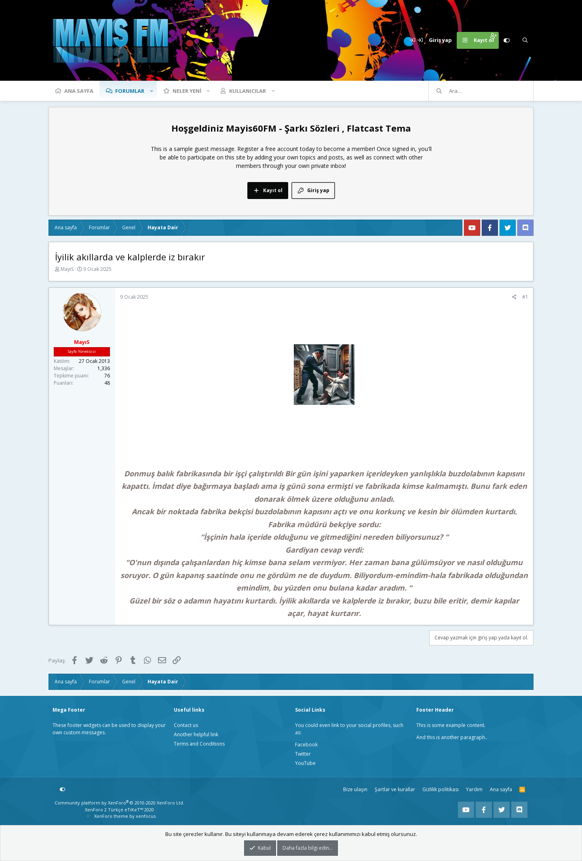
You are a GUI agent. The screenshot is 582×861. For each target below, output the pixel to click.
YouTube (305, 763)
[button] (151, 91)
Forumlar (129, 90)
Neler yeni (187, 90)
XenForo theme (111, 816)
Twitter (303, 753)
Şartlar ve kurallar (395, 789)
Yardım (474, 789)
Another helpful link (196, 734)
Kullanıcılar (247, 90)
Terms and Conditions (199, 743)
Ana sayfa (78, 90)
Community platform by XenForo (119, 803)
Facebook (306, 744)
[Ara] (525, 40)
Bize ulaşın (355, 789)
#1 (525, 296)
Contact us (186, 725)
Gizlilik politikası (440, 789)
